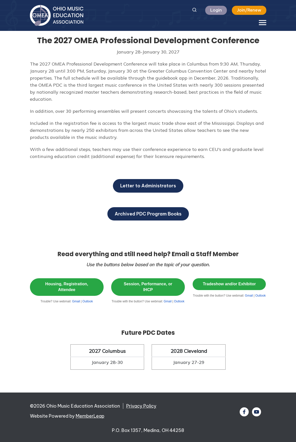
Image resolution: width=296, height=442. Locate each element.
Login (216, 10)
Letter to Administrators (148, 186)
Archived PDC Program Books (148, 214)
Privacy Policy (141, 406)
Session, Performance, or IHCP (148, 287)
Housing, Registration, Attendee (66, 287)
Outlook (87, 301)
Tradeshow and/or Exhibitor (229, 284)
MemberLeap (90, 416)
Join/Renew (249, 10)
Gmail (76, 301)
